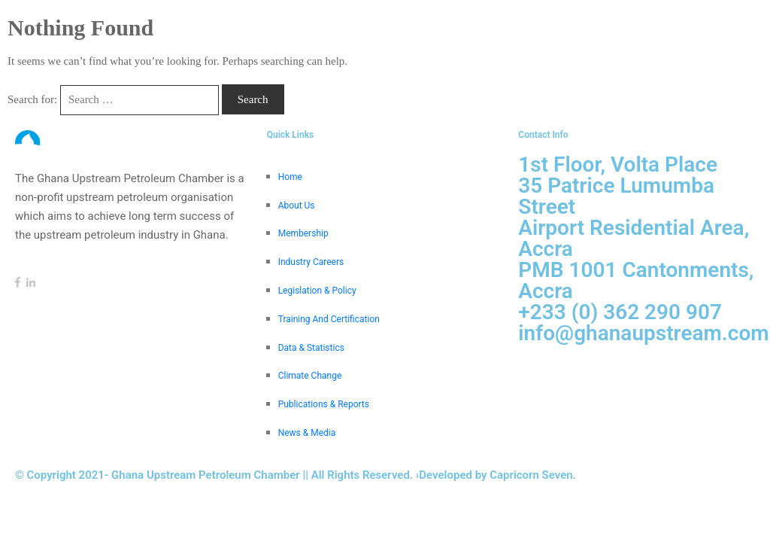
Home (290, 177)
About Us (296, 205)
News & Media (307, 433)
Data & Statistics (311, 348)
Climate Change (310, 375)
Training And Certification (329, 319)
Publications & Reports (323, 404)
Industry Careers (311, 262)
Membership (303, 233)
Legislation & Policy (317, 290)
